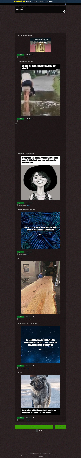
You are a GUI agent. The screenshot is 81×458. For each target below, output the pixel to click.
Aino (27, 254)
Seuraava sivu (34, 427)
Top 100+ (35, 1)
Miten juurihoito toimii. (25, 35)
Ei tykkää (28, 54)
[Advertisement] (40, 23)
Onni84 (28, 368)
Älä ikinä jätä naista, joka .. (26, 61)
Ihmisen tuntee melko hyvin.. (27, 209)
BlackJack (28, 319)
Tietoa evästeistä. (19, 9)
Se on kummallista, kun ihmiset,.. (28, 323)
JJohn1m (28, 420)
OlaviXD (28, 205)
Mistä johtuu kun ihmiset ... (26, 153)
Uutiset (41, 1)
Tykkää (20, 54)
